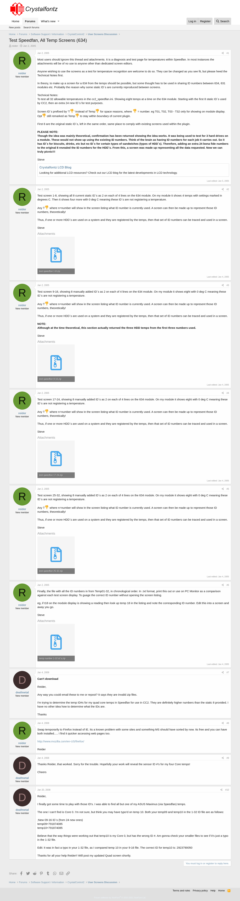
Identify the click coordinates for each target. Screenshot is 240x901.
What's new (48, 21)
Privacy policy (200, 890)
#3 (227, 285)
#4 (227, 393)
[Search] (222, 21)
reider (15, 45)
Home (15, 21)
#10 (227, 790)
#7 (227, 672)
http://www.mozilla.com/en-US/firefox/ (60, 741)
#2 (227, 189)
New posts (15, 27)
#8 (227, 723)
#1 (227, 53)
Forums (30, 21)
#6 (227, 585)
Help (213, 890)
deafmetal (22, 692)
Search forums (31, 27)
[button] (58, 21)
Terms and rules (181, 890)
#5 (227, 489)
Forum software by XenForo (120, 897)
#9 (227, 758)
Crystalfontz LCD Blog (56, 167)
